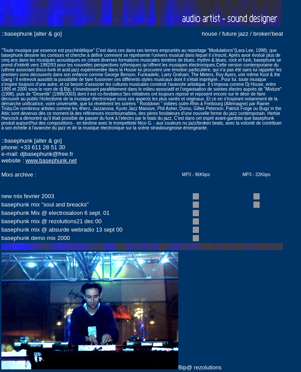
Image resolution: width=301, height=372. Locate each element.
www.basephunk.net (51, 160)
